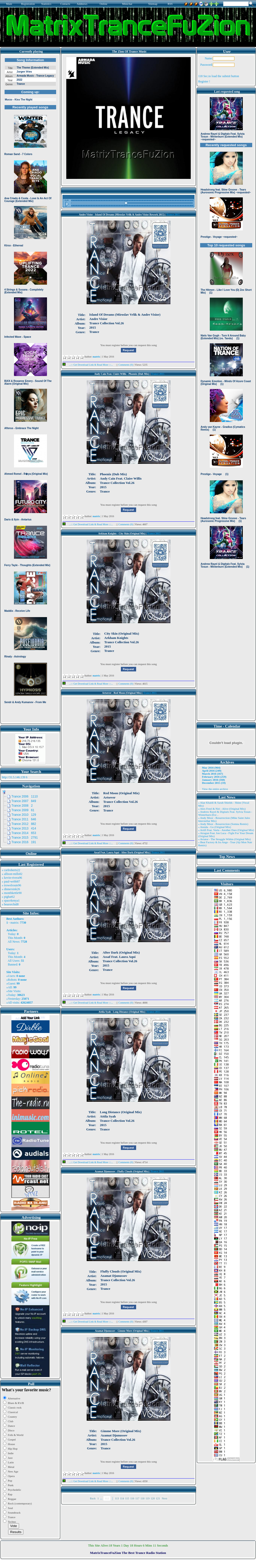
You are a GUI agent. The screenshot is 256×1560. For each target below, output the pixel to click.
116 (132, 1498)
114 (122, 1498)
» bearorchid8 (10, 904)
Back (93, 1498)
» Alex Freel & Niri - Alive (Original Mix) (222, 808)
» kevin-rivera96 (12, 877)
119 (148, 1498)
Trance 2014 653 (23, 833)
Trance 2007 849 (23, 801)
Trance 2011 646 (23, 819)
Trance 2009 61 (22, 810)
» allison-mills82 (12, 874)
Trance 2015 (173, 214)
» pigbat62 (8, 896)
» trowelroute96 (11, 885)
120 (153, 1498)
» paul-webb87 (11, 881)
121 (158, 1498)
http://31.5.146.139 (13, 777)
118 (142, 1498)
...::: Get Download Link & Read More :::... (89, 364)
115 (127, 1498)
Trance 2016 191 (23, 842)
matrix (14, 922)
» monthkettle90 (12, 893)
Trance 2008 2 (22, 805)
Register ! (204, 81)
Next (164, 1498)
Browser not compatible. (30, 388)
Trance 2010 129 (23, 815)
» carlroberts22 (11, 870)
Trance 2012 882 (23, 824)
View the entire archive (215, 788)
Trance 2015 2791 (24, 837)
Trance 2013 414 (23, 828)
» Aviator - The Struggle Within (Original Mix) (224, 839)
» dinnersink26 (11, 889)
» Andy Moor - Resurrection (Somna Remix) (223, 823)
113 (117, 1498)
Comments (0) (126, 364)
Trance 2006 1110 (24, 796)
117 (137, 1498)
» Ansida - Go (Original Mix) (214, 826)
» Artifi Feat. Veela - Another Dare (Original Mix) (226, 830)
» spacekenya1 (11, 900)
